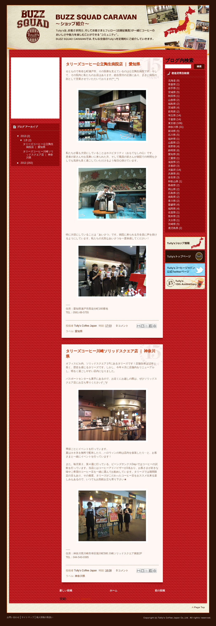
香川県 (172, 200)
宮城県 (172, 92)
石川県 (172, 134)
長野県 (172, 146)
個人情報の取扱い (44, 617)
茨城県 (172, 107)
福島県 (172, 103)
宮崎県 (172, 224)
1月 (26, 140)
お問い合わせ (13, 617)
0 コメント (122, 325)
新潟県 (172, 131)
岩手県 (172, 88)
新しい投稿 (65, 590)
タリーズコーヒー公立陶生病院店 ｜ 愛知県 (103, 64)
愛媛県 (172, 204)
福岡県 (172, 208)
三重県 (172, 158)
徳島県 (172, 196)
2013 (24, 136)
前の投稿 (160, 590)
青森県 (172, 84)
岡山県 (172, 189)
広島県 (172, 193)
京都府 (172, 165)
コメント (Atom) (79, 598)
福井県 (172, 138)
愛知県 (78, 331)
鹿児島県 (173, 228)
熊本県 (172, 216)
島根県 (172, 185)
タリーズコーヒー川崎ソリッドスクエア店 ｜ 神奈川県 (38, 154)
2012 (24, 162)
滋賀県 (172, 162)
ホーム (113, 590)
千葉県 (172, 119)
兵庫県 (172, 173)
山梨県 (172, 142)
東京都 (172, 123)
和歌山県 (173, 181)
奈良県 (172, 177)
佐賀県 (172, 212)
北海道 (172, 80)
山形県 (172, 100)
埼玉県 (172, 115)
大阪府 (172, 169)
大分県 (172, 220)
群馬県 (172, 111)
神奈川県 (80, 576)
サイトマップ (28, 617)
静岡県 (172, 150)
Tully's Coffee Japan (85, 325)
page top (198, 607)
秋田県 (172, 96)
